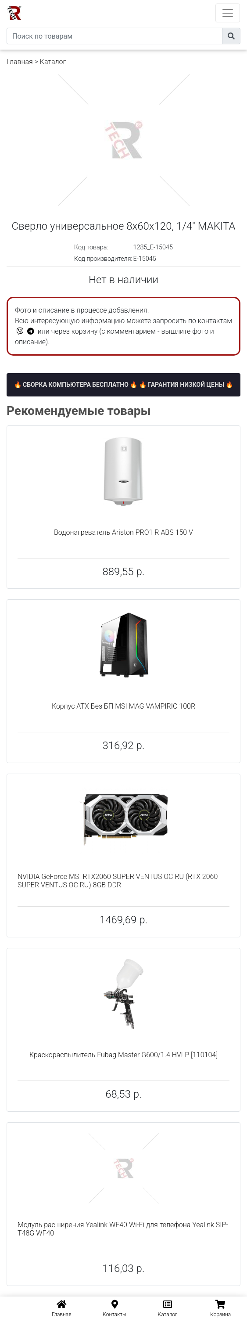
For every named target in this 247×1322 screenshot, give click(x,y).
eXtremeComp (136, 3)
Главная (20, 62)
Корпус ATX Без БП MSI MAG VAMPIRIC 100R (123, 706)
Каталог (53, 62)
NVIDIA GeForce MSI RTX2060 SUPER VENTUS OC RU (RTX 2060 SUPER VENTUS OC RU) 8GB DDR (118, 880)
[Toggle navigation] (227, 13)
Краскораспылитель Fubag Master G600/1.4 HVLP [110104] (123, 1055)
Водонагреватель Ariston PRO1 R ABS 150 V (123, 532)
